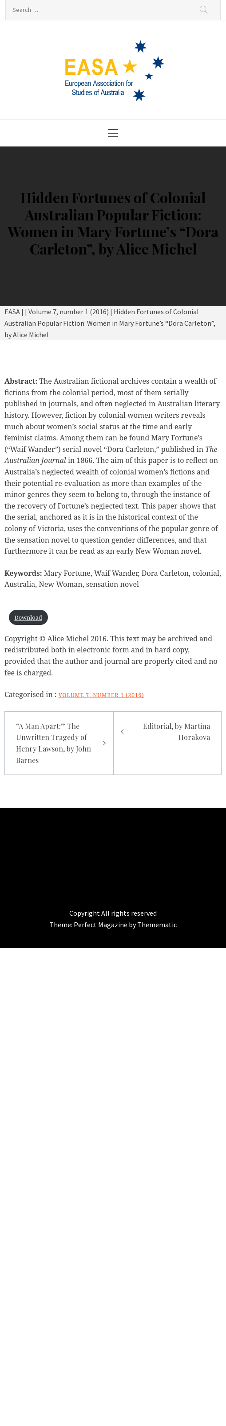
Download (28, 617)
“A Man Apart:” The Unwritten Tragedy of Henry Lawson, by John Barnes (53, 743)
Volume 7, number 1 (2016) (101, 695)
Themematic (157, 924)
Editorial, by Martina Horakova (176, 731)
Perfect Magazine (101, 924)
